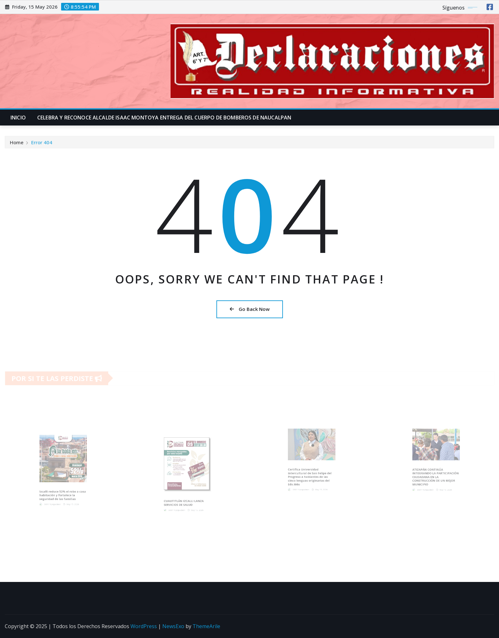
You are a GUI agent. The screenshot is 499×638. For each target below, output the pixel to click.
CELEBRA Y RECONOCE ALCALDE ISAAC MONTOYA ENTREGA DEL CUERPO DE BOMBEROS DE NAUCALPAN (164, 117)
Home (17, 143)
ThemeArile (206, 626)
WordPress (143, 626)
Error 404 (41, 143)
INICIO (18, 117)
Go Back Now (250, 309)
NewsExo (173, 626)
